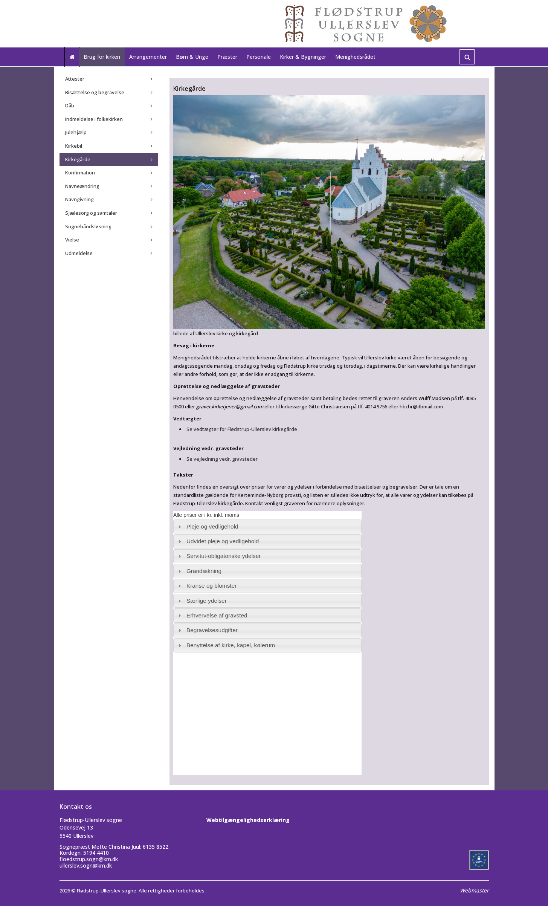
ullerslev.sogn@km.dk (86, 865)
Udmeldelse (79, 253)
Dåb (69, 105)
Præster (227, 56)
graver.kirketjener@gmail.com (229, 406)
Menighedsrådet (355, 56)
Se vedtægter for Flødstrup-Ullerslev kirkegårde (241, 429)
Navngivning (79, 199)
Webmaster (474, 890)
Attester (74, 78)
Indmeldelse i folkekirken (94, 119)
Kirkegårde (77, 159)
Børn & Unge (192, 56)
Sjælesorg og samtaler (91, 212)
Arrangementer (148, 56)
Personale (258, 56)
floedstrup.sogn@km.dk (89, 859)
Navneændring (82, 186)
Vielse (72, 239)
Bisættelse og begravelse (94, 92)
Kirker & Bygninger (303, 56)
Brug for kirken (102, 56)
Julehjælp (76, 132)
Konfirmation (80, 172)
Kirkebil (73, 145)
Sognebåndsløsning (88, 226)
